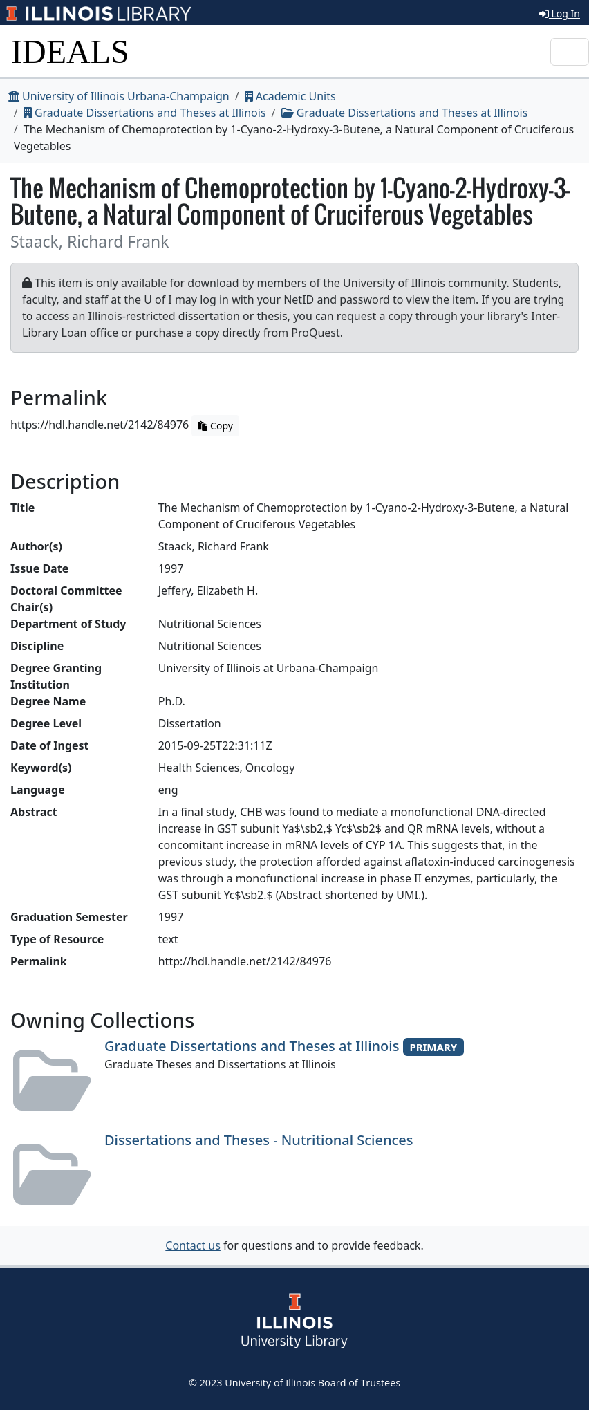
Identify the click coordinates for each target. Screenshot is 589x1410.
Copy (215, 425)
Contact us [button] (193, 1245)
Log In (559, 13)
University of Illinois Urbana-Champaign (119, 96)
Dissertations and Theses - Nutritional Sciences (258, 1140)
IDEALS (70, 51)
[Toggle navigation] (569, 52)
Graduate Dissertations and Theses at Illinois (145, 112)
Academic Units (290, 96)
